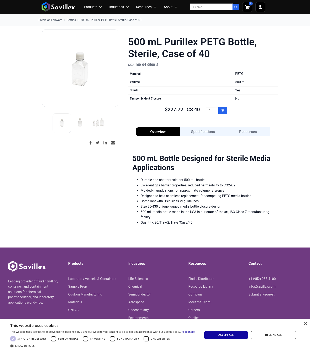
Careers (194, 310)
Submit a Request (261, 294)
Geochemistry (138, 310)
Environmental (138, 318)
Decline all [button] (273, 335)
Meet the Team (199, 302)
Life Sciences (138, 279)
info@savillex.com (262, 286)
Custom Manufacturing (85, 294)
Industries (116, 7)
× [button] (305, 323)
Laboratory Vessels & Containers (92, 279)
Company (195, 294)
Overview (158, 131)
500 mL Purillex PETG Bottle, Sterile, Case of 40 (110, 20)
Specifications (203, 131)
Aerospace (136, 302)
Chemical (135, 286)
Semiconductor (139, 294)
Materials (75, 302)
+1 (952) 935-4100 (262, 279)
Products (90, 7)
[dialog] (155, 335)
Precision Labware (50, 20)
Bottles (71, 20)
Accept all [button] (226, 335)
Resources (144, 7)
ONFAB (73, 310)
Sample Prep (77, 286)
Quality (193, 318)
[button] (102, 346)
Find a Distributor (201, 279)
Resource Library (200, 286)
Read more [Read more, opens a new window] (188, 332)
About (168, 7)
